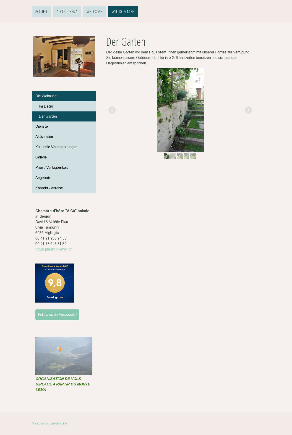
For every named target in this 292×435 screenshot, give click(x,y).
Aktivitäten (44, 137)
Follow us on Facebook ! (57, 314)
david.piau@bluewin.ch (53, 249)
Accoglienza (67, 11)
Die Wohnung (46, 96)
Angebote (43, 178)
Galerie (41, 157)
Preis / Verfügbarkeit (51, 167)
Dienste (41, 126)
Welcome (94, 11)
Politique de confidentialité (49, 423)
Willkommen (123, 11)
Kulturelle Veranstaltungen (56, 147)
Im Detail (46, 106)
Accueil (41, 11)
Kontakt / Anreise (49, 188)
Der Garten (48, 116)
